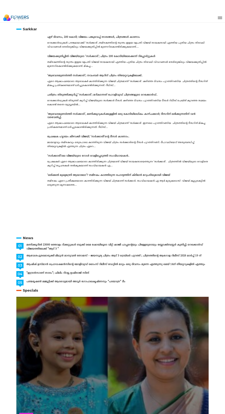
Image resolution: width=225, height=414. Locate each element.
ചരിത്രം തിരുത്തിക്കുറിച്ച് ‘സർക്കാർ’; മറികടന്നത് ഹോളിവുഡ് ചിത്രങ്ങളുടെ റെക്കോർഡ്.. (102, 95)
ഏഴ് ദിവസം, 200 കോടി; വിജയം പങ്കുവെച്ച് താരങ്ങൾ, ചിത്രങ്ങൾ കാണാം (93, 37)
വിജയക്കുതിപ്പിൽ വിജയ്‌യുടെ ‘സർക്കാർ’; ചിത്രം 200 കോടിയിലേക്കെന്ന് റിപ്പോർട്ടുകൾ (101, 56)
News (28, 238)
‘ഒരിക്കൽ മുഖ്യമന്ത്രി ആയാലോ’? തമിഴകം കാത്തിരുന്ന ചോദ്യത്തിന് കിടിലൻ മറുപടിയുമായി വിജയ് (108, 175)
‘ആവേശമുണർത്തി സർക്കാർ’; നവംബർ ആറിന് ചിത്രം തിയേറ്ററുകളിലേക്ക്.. (94, 75)
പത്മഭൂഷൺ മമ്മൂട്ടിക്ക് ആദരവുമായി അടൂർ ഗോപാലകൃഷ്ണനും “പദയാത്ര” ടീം (75, 281)
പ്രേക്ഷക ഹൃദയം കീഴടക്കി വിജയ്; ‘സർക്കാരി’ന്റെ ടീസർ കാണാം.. (88, 136)
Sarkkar (30, 29)
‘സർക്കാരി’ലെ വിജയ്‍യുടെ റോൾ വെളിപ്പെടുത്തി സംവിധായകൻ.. (88, 156)
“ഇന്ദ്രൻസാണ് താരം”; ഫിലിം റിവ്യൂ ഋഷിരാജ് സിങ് (57, 273)
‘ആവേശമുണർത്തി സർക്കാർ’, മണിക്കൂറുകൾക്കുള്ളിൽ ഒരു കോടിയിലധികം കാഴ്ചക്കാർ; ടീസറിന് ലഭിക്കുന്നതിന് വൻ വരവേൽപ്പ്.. (121, 115)
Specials (30, 290)
